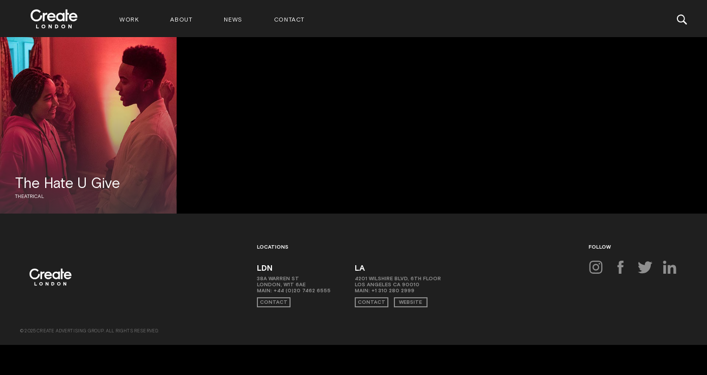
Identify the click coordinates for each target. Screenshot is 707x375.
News (233, 19)
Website (410, 302)
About (181, 19)
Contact (289, 19)
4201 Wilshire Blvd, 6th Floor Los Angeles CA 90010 (398, 281)
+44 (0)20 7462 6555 (302, 290)
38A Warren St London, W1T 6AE (281, 281)
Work (128, 19)
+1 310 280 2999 (392, 290)
